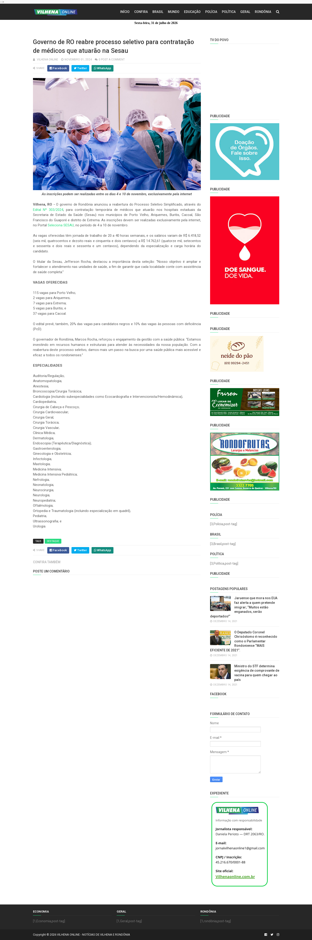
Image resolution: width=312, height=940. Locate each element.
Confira (141, 12)
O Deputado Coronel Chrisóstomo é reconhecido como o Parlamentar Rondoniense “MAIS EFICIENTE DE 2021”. (243, 641)
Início (125, 12)
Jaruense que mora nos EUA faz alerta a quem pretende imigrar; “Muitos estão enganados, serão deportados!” (243, 607)
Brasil (157, 12)
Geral (245, 12)
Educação (192, 12)
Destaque (53, 541)
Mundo (173, 12)
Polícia (211, 12)
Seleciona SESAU (61, 225)
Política (229, 12)
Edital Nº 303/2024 (48, 210)
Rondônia (263, 12)
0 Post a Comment (112, 59)
